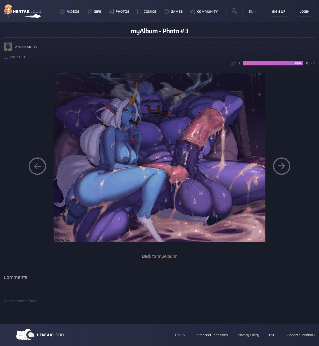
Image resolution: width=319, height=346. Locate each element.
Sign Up (279, 11)
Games (173, 11)
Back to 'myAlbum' (159, 256)
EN (251, 11)
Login (304, 11)
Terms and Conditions (211, 335)
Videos (69, 11)
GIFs (94, 11)
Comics (146, 11)
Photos (119, 11)
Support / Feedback (300, 335)
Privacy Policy (248, 335)
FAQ (272, 335)
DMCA (180, 335)
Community (204, 11)
